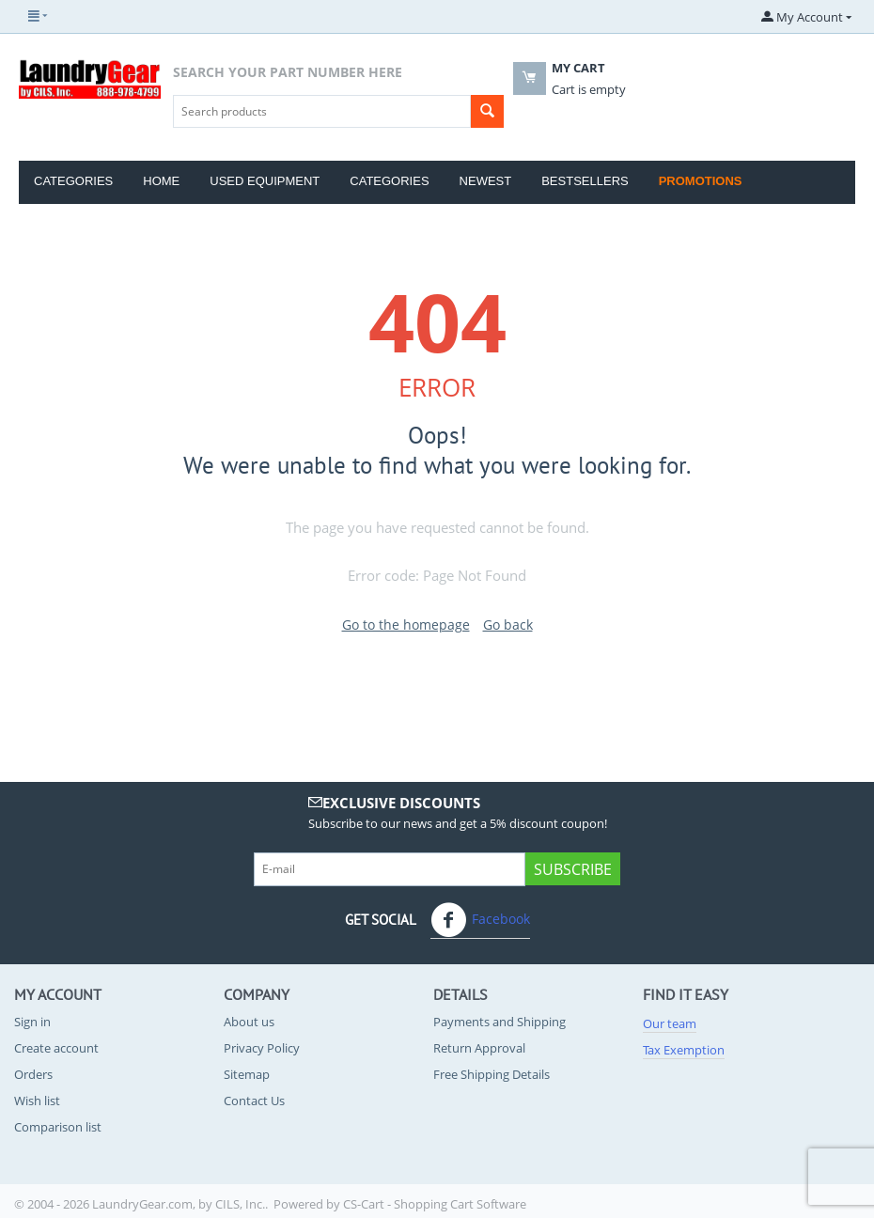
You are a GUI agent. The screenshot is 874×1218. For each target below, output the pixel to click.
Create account (56, 1047)
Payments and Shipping (499, 1021)
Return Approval (479, 1047)
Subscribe (573, 869)
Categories (73, 181)
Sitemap (247, 1074)
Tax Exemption (684, 1049)
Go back (508, 624)
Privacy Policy (262, 1047)
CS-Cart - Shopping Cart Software (434, 1203)
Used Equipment (265, 181)
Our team (669, 1023)
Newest (486, 181)
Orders (33, 1074)
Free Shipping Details (491, 1074)
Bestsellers (585, 181)
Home (161, 181)
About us (249, 1021)
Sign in (32, 1021)
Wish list (37, 1100)
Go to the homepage (406, 624)
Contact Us (254, 1100)
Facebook (480, 920)
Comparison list (57, 1126)
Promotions (700, 181)
